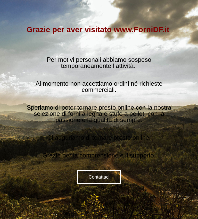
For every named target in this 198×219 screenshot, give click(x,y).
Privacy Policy (99, 204)
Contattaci (98, 177)
